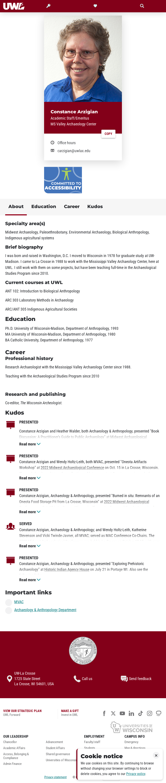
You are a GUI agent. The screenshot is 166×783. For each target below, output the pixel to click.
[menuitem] (21, 743)
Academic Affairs (14, 748)
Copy (108, 134)
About (16, 206)
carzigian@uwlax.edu (73, 151)
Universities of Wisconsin (61, 760)
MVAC (19, 602)
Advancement (54, 742)
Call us (83, 678)
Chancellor (10, 742)
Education (43, 206)
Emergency (131, 742)
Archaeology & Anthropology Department (45, 610)
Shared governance (58, 754)
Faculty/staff (92, 742)
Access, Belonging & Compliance (16, 756)
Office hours (66, 143)
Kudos (95, 206)
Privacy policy (135, 774)
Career (72, 206)
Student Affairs (55, 748)
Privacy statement (55, 777)
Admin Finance (12, 764)
